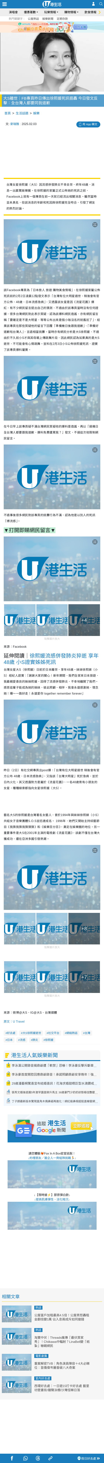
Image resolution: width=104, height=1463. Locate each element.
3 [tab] (53, 31)
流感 (22, 1039)
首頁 (7, 113)
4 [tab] (57, 31)
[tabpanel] (52, 27)
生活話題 (22, 113)
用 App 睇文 (89, 124)
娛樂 (36, 113)
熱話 (38, 1307)
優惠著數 (30, 12)
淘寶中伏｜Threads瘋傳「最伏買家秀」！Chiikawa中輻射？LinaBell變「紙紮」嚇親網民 (62, 1342)
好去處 (11, 1033)
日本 (10, 1039)
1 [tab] (45, 31)
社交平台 (53, 1033)
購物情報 (70, 12)
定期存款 (62, 18)
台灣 (87, 1033)
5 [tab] (60, 31)
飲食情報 (90, 12)
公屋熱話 (33, 18)
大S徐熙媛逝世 (32, 1033)
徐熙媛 (49, 1039)
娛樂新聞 (47, 18)
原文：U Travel (14, 1021)
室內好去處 (42, 1378)
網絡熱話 (71, 1033)
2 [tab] (49, 31)
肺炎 (35, 1039)
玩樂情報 (50, 12)
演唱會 (13, 12)
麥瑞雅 (14, 124)
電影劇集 (41, 1356)
